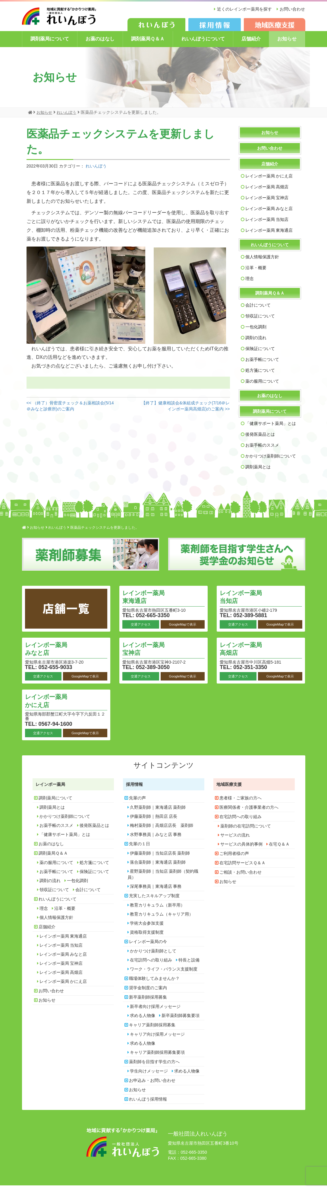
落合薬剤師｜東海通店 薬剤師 (158, 865)
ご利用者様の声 (234, 857)
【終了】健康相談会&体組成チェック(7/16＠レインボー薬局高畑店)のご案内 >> (185, 409)
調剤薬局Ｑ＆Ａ (148, 42)
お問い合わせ (292, 9)
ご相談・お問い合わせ (240, 875)
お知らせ (287, 42)
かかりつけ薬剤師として (153, 954)
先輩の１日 (139, 847)
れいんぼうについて (203, 42)
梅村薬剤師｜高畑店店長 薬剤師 (161, 829)
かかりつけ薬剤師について (270, 459)
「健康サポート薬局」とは (270, 427)
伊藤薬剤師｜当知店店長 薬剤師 (160, 856)
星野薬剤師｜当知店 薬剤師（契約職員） (163, 877)
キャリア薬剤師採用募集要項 (157, 1056)
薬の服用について (262, 384)
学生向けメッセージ (149, 1074)
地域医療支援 (229, 788)
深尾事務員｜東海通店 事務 (156, 890)
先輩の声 (137, 801)
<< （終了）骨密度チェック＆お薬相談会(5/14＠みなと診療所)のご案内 (70, 409)
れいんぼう (96, 169)
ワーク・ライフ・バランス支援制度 (163, 972)
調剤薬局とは (258, 470)
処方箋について (260, 373)
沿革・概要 (255, 271)
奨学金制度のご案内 (148, 991)
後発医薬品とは (260, 437)
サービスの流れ (235, 838)
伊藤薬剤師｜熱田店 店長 (154, 820)
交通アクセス (141, 628)
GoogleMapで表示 (182, 628)
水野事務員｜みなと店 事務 (156, 838)
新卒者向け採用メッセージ (155, 1010)
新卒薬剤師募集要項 (181, 1019)
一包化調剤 (255, 330)
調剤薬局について (49, 42)
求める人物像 (142, 1019)
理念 (249, 282)
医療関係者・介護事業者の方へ (248, 810)
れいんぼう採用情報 (148, 1102)
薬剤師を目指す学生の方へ (154, 1065)
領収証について (260, 319)
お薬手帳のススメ (262, 448)
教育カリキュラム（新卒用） (157, 908)
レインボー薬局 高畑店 (267, 190)
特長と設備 (189, 963)
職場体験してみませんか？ (154, 982)
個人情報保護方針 (262, 260)
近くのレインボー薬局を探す (242, 9)
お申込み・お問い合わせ (152, 1084)
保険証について (260, 352)
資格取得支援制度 (147, 935)
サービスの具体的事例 (241, 847)
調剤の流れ (255, 341)
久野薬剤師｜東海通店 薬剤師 (158, 810)
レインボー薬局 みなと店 (269, 212)
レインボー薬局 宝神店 (267, 201)
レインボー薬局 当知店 (267, 223)
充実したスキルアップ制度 (154, 899)
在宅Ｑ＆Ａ (279, 847)
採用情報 (134, 788)
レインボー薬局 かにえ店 (269, 179)
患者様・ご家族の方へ (240, 801)
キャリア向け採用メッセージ (157, 1037)
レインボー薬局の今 (148, 945)
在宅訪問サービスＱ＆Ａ (242, 866)
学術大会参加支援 (147, 926)
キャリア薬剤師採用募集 (152, 1028)
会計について (258, 308)
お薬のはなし (100, 42)
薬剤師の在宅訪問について (245, 829)
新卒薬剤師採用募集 (148, 1000)
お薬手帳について (262, 363)
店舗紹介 (251, 42)
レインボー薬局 (50, 788)
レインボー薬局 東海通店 (269, 233)
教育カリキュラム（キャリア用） (161, 917)
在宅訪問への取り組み (151, 963)
